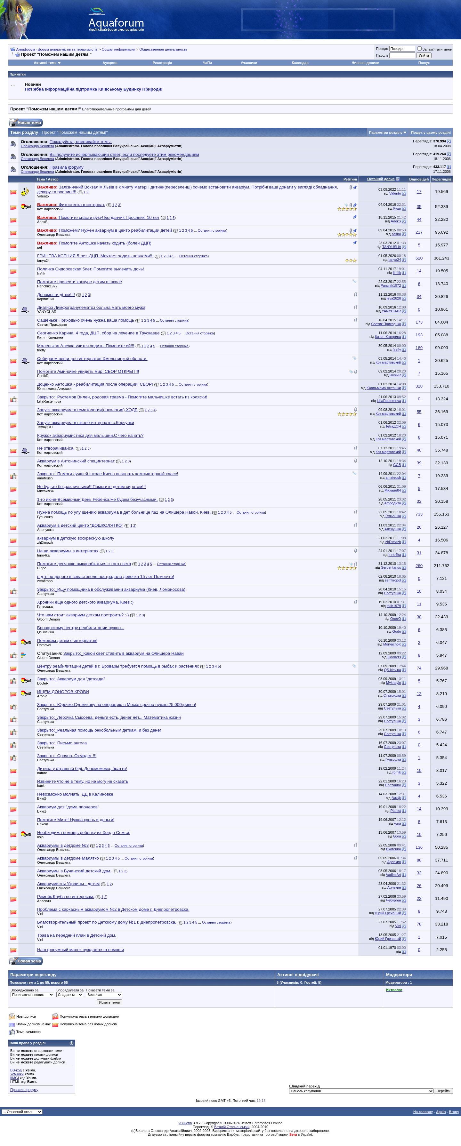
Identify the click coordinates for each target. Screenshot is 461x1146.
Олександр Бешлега (37, 146)
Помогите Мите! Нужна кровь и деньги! (75, 819)
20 (419, 527)
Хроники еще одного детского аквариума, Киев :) (85, 602)
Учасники (249, 63)
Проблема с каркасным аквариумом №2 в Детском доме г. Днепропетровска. (113, 909)
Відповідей (419, 179)
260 (419, 565)
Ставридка (392, 695)
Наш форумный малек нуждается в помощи (80, 949)
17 (419, 191)
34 (419, 296)
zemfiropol (45, 581)
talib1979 (394, 606)
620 (419, 258)
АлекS (42, 222)
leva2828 (394, 298)
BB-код (16, 1070)
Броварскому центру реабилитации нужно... (80, 627)
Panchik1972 (47, 286)
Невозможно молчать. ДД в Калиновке (75, 794)
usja (40, 837)
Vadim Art (393, 875)
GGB (397, 465)
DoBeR (42, 683)
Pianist (395, 811)
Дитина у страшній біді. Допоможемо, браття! (82, 768)
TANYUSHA (391, 247)
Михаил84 (45, 491)
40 (419, 450)
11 (419, 604)
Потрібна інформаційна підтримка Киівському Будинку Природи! (93, 89)
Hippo (41, 568)
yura (397, 823)
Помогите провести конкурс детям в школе (79, 281)
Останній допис (381, 179)
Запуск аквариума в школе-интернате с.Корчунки (85, 422)
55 (419, 411)
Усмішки (17, 1074)
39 (419, 463)
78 (419, 924)
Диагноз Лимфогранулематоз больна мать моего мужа (91, 307)
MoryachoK (392, 644)
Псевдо (382, 49)
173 (419, 322)
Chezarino (393, 785)
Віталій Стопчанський (231, 1127)
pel (39, 247)
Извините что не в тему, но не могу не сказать (82, 781)
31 (419, 552)
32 (419, 501)
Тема (40, 179)
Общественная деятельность (163, 49)
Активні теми (45, 63)
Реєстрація (162, 63)
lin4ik (41, 273)
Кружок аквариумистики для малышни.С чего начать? (90, 435)
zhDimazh (45, 542)
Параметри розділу (386, 132)
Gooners (394, 657)
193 (419, 335)
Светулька (45, 594)
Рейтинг (350, 179)
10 (419, 591)
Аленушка (45, 530)
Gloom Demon (48, 619)
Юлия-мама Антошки (54, 388)
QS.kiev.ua (45, 632)
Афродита (392, 503)
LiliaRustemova (49, 401)
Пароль (382, 55)
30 (419, 616)
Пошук (424, 63)
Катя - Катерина (50, 337)
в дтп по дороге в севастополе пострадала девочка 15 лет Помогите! (105, 576)
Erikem (42, 824)
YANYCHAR (46, 312)
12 (419, 693)
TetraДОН (45, 427)
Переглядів (441, 179)
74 (419, 668)
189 (419, 347)
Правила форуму (24, 1090)
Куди (397, 208)
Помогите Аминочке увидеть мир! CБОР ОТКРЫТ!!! (88, 371)
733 (419, 514)
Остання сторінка (212, 230)
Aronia (42, 696)
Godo (396, 631)
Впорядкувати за (70, 990)
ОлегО (395, 619)
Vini (398, 926)
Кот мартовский (49, 209)
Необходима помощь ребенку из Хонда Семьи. (83, 832)
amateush (45, 478)
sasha (396, 234)
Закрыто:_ (122, 397)
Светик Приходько (52, 324)
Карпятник (45, 299)
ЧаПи (207, 63)
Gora (397, 836)
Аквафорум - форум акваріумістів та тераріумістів (57, 49)
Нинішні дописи (365, 63)
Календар (300, 63)
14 (419, 270)
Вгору (454, 1112)
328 (419, 386)
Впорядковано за (24, 990)
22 (419, 898)
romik (396, 772)
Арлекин (394, 862)
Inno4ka (43, 555)
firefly (41, 350)
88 (419, 860)
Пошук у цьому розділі (431, 132)
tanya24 (43, 260)
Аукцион (109, 63)
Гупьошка (45, 517)
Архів (441, 1112)
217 (419, 232)
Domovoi (44, 645)
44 (419, 219)
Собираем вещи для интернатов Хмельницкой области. (92, 358)
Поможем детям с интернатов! (67, 640)
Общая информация (118, 49)
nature (42, 773)
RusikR (42, 376)
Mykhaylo (393, 683)
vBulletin (185, 1123)
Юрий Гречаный (388, 913)
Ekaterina (393, 849)
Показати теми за (100, 990)
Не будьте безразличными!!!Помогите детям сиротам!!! (91, 486)
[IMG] (14, 1078)
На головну (423, 1112)
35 (419, 206)
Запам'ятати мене (434, 49)
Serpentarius (391, 567)
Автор (53, 179)
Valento (43, 196)
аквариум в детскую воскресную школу (75, 538)
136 (419, 847)
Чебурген (393, 900)
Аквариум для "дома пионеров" (68, 807)
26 (419, 885)
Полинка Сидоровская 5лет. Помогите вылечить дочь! (90, 269)
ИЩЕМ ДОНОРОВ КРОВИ (63, 691)
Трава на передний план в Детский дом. (76, 935)
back (40, 786)
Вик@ (41, 798)
